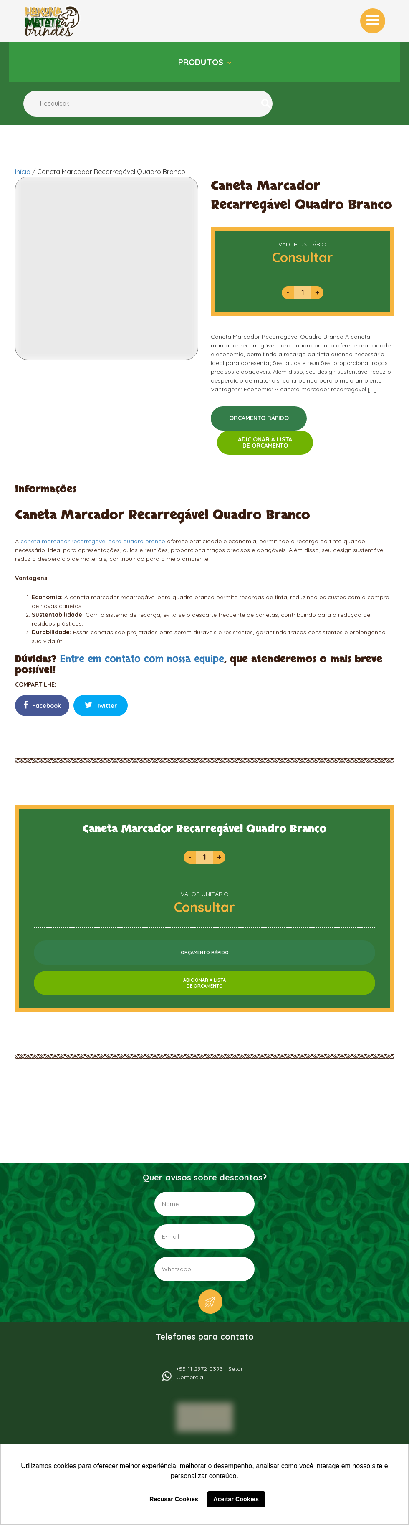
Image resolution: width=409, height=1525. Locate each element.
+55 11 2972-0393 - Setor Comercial (209, 1373)
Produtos (202, 62)
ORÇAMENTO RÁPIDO (259, 418)
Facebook (42, 705)
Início (22, 171)
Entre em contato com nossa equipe (142, 659)
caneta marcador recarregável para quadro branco (92, 541)
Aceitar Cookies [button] (236, 1499)
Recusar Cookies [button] (173, 1499)
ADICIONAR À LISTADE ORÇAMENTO (265, 442)
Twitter (101, 705)
